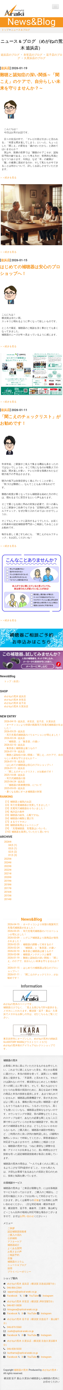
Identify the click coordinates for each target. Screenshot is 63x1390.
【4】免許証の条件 (14, 811)
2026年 (8, 841)
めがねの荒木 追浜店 (15, 696)
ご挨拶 (11, 1228)
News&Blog (31, 919)
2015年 (8, 895)
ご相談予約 (13, 1255)
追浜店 (5, 68)
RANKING (6, 796)
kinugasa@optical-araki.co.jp (22, 1309)
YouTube (33, 1295)
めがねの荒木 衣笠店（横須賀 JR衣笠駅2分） (31, 1301)
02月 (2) (12, 851)
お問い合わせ (27, 1216)
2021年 (8, 873)
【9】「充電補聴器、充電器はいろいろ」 (26, 828)
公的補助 (12, 1238)
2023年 (8, 866)
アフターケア (15, 1241)
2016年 (8, 892)
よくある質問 (15, 1248)
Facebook (12, 1295)
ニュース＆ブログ (20, 29)
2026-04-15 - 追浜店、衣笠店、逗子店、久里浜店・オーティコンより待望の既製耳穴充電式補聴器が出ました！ (33, 724)
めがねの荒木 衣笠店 (15, 699)
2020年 (8, 877)
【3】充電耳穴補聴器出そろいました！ (25, 808)
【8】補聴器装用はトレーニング (21, 825)
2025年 (8, 858)
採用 (10, 1268)
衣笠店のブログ (33, 54)
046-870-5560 (14, 1327)
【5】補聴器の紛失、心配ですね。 (22, 815)
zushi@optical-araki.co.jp (20, 1331)
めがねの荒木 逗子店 (15, 703)
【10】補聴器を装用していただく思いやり (26, 831)
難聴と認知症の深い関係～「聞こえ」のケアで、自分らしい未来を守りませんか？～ (30, 81)
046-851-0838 (14, 1305)
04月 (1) (12, 845)
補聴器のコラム (16, 1261)
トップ (5, 29)
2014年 (8, 899)
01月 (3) (12, 855)
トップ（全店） (12, 681)
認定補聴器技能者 (17, 1231)
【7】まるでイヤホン (15, 821)
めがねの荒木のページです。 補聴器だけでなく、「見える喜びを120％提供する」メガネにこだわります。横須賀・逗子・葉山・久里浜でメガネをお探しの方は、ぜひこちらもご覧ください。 (31, 1011)
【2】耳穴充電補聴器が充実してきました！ (27, 805)
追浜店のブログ (10, 54)
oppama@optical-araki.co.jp (22, 1291)
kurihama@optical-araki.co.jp (22, 1353)
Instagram (48, 1295)
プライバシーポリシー (19, 1271)
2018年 (8, 884)
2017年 (8, 888)
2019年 (8, 881)
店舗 (36, 1200)
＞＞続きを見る (8, 177)
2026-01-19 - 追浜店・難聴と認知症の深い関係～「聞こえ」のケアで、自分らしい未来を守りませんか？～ (33, 755)
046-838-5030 (14, 1349)
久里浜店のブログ (35, 58)
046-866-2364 (14, 1287)
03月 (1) (12, 848)
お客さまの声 (15, 1251)
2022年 (8, 869)
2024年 (8, 862)
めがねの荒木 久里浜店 (16, 706)
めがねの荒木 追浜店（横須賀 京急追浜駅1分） (32, 1283)
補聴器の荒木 (21, 10)
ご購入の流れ (15, 1235)
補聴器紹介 (13, 1245)
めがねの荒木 (49, 1370)
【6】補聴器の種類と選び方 (19, 818)
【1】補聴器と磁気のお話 (17, 801)
